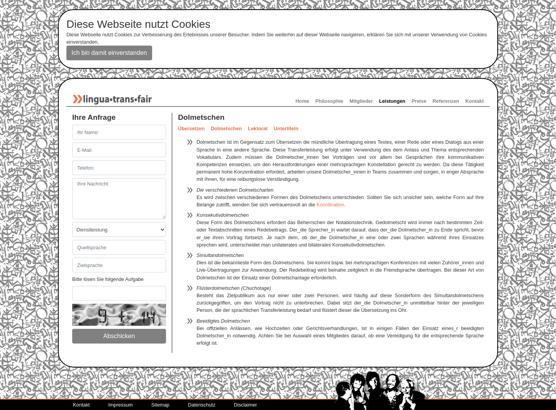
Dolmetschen (226, 128)
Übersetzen (191, 128)
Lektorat (258, 128)
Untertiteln (286, 128)
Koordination (330, 205)
